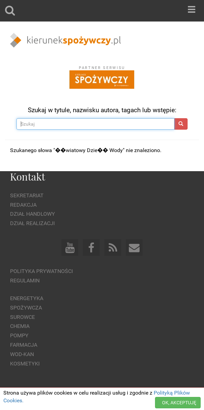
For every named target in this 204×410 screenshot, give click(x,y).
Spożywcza (26, 307)
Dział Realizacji (32, 223)
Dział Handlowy (32, 214)
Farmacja (23, 345)
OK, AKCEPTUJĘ (179, 402)
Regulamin (25, 280)
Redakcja (23, 205)
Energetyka (26, 298)
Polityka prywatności (41, 271)
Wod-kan (22, 354)
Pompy (19, 335)
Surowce (22, 317)
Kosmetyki (25, 363)
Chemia (20, 326)
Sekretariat (27, 195)
